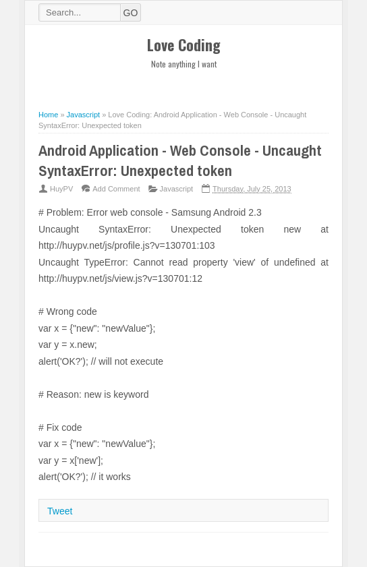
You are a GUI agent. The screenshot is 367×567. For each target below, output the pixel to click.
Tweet (59, 511)
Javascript (177, 189)
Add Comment (116, 189)
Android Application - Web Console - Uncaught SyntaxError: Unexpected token (180, 160)
